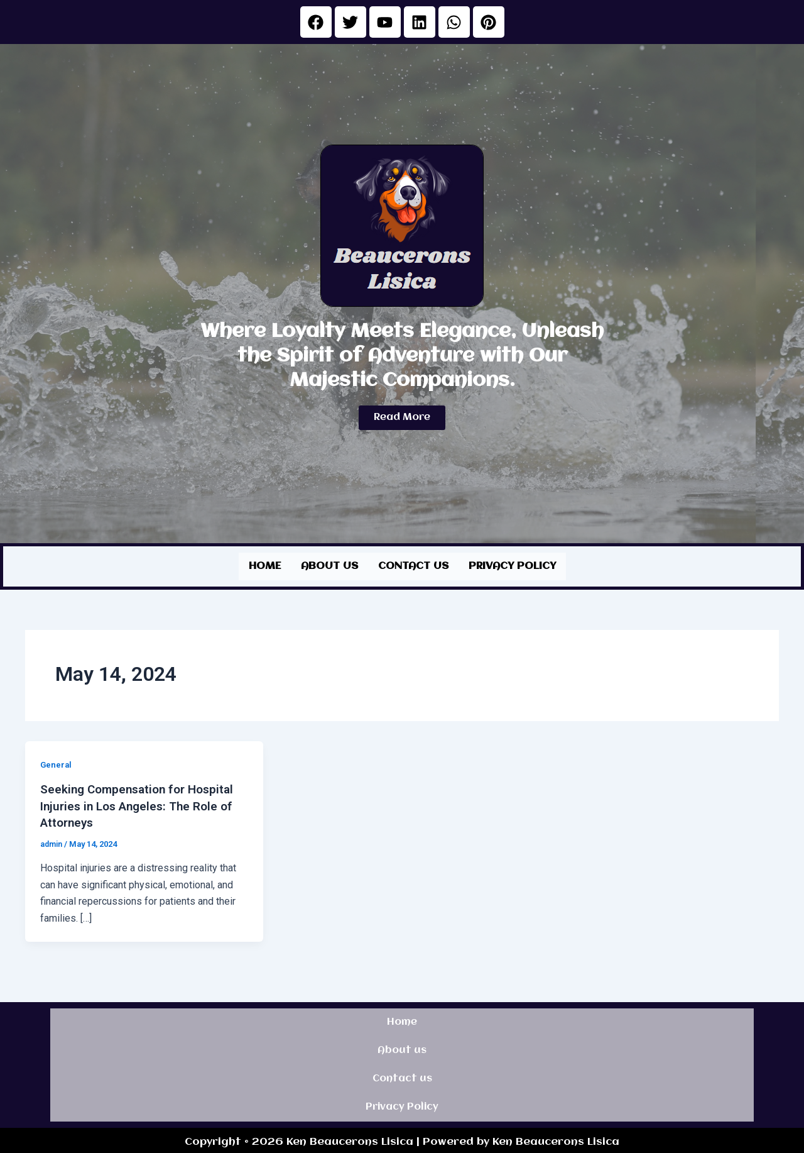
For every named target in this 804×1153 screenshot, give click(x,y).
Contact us (413, 565)
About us (329, 565)
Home (265, 565)
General (56, 762)
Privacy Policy (512, 565)
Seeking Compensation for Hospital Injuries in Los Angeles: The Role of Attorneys (142, 803)
